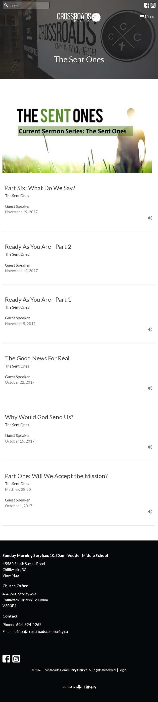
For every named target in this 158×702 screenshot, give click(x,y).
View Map (10, 575)
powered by (79, 687)
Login (122, 670)
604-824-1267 (29, 624)
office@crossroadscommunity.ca (41, 631)
